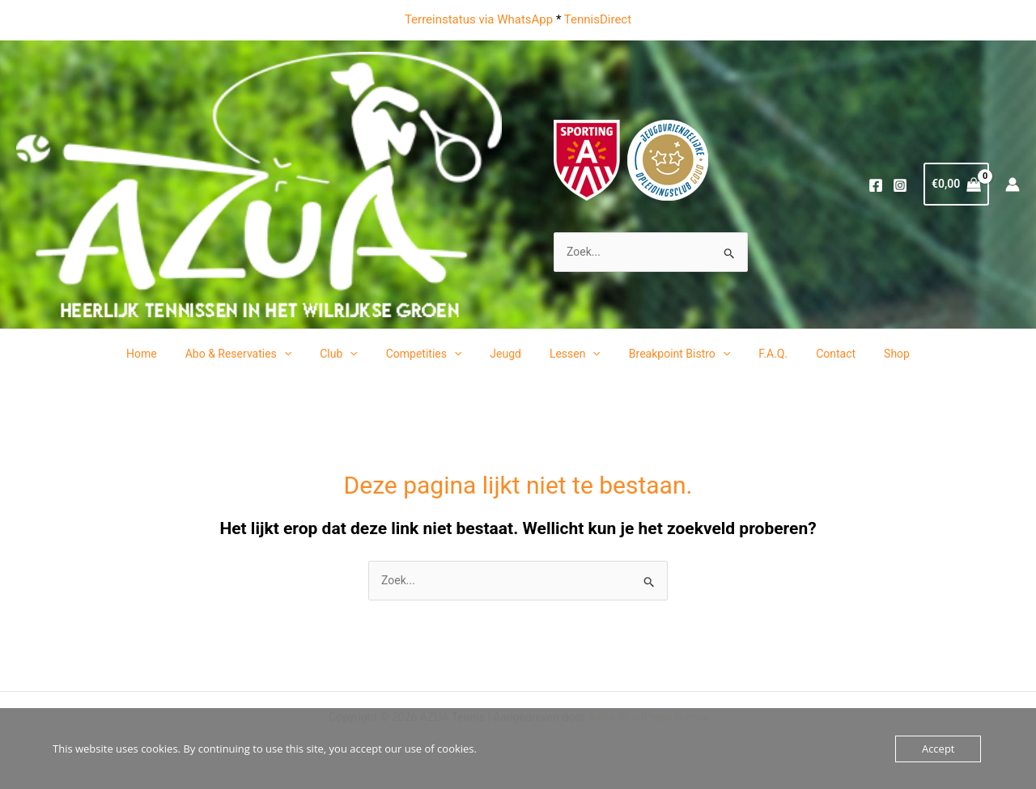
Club (353, 353)
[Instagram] (900, 185)
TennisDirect (597, 19)
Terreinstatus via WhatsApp (479, 19)
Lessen (571, 353)
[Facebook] (875, 185)
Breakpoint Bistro (670, 353)
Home (166, 353)
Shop (872, 353)
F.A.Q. (759, 353)
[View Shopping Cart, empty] (956, 184)
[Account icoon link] (1012, 184)
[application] (303, 353)
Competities (432, 353)
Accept (938, 748)
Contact (816, 353)
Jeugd (508, 353)
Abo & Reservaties (258, 353)
